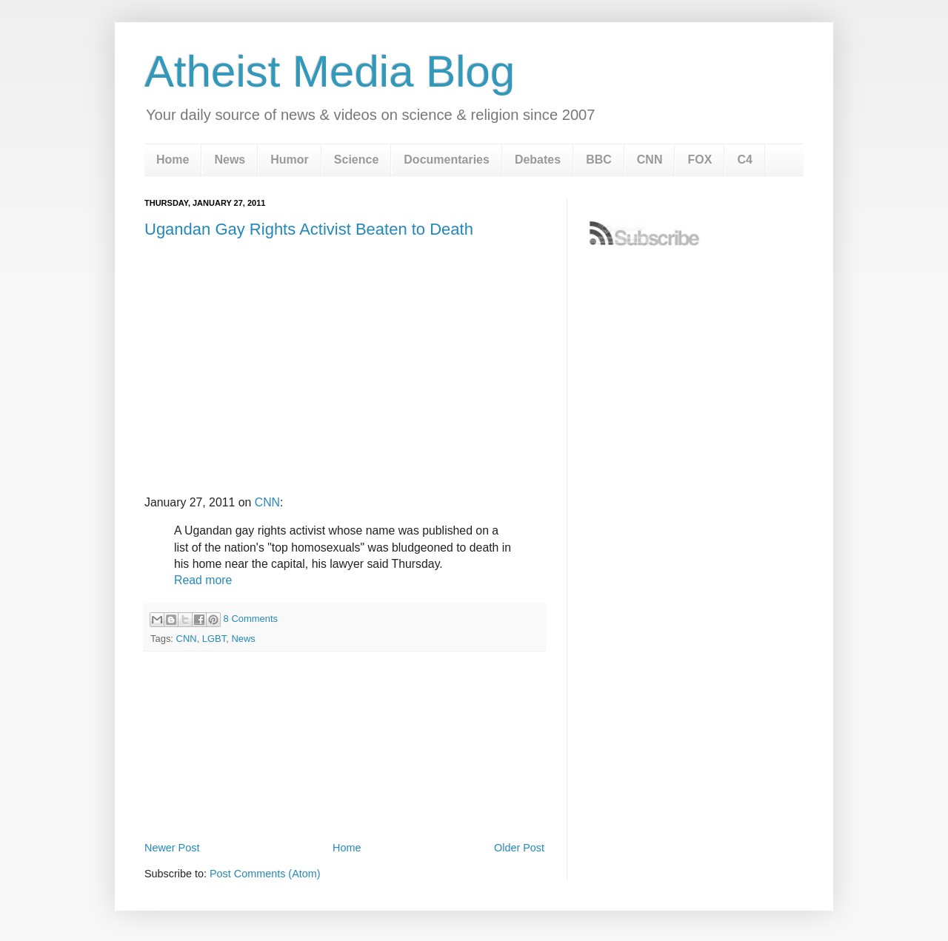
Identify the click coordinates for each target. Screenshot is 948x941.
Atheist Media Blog (329, 71)
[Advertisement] (344, 797)
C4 (744, 159)
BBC (599, 159)
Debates (538, 159)
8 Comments (251, 618)
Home (172, 159)
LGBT (214, 638)
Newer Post (171, 848)
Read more (203, 580)
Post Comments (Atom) (265, 874)
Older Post (519, 848)
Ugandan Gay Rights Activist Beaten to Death (308, 229)
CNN (650, 159)
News (229, 159)
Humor (289, 159)
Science (356, 159)
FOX (699, 159)
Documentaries (447, 159)
